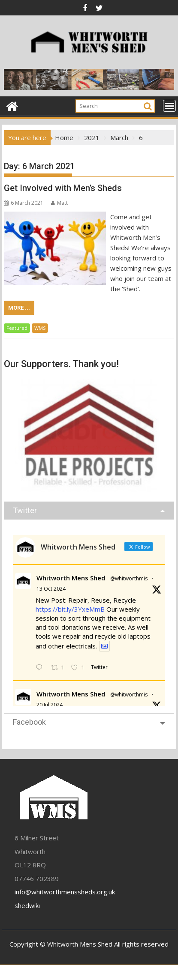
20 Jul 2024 (49, 704)
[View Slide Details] (89, 435)
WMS (39, 328)
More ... (19, 308)
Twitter (25, 510)
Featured (16, 328)
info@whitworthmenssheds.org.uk (65, 891)
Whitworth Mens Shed (70, 578)
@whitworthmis (129, 578)
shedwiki (27, 905)
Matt (59, 202)
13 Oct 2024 (51, 588)
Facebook (29, 721)
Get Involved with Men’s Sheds (63, 188)
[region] (89, 435)
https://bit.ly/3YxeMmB (70, 609)
